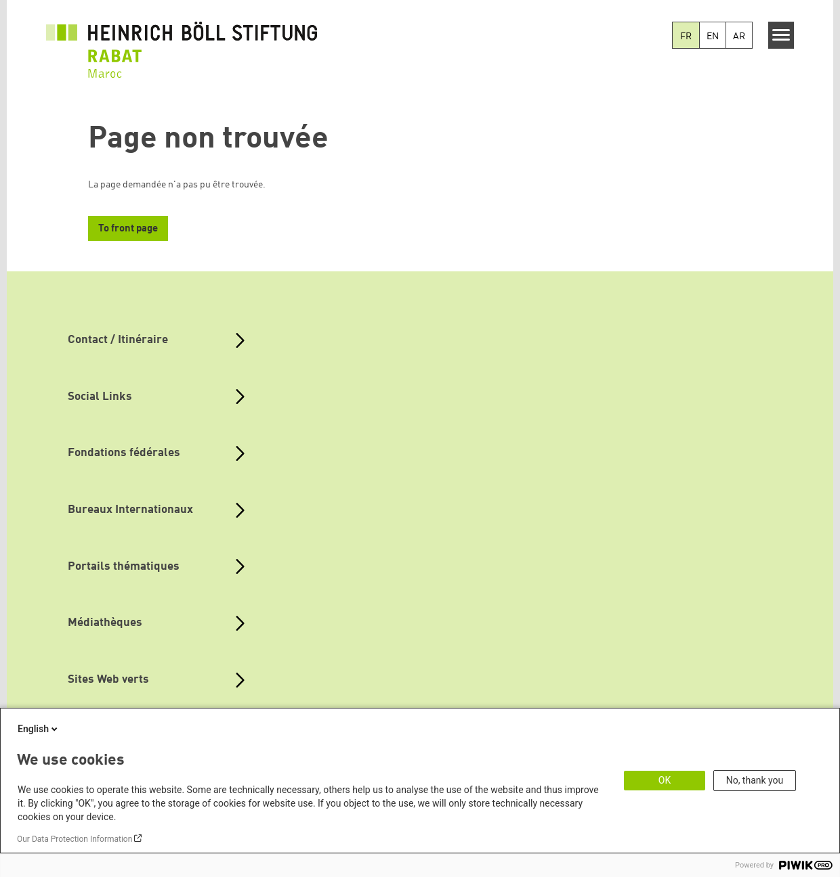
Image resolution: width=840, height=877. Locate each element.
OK (664, 780)
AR (739, 36)
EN (713, 36)
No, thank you (755, 780)
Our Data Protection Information (74, 839)
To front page (128, 229)
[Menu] (781, 35)
